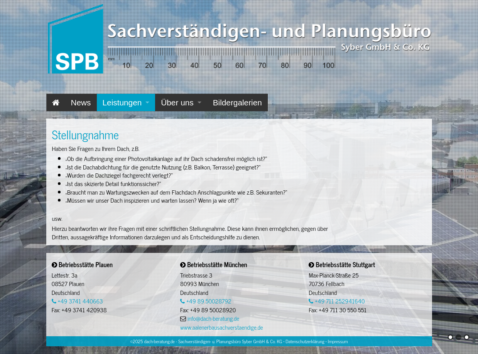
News (81, 102)
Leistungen (122, 102)
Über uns (177, 102)
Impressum (338, 341)
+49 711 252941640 (337, 301)
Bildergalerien (237, 102)
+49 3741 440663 (77, 301)
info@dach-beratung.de (213, 318)
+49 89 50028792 (205, 301)
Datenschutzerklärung (304, 341)
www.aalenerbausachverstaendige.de (221, 327)
